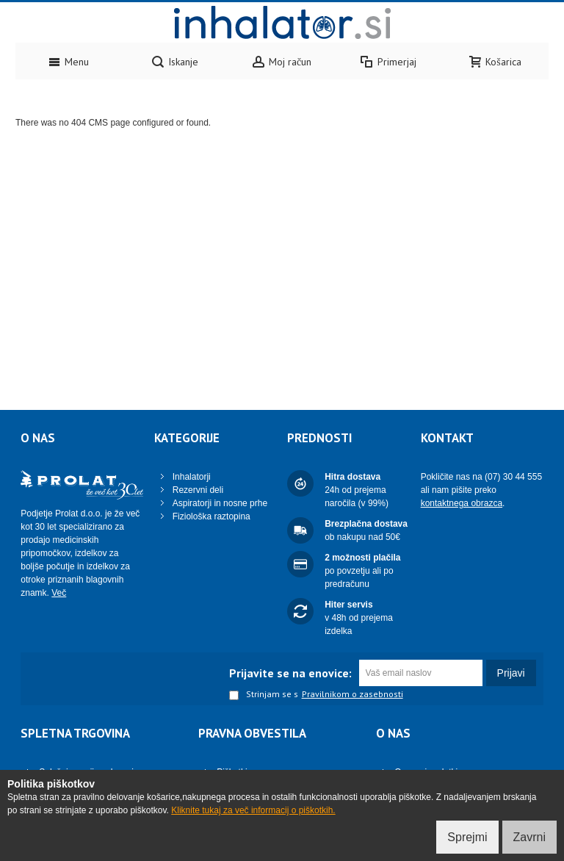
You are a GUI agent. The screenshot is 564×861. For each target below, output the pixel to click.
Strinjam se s (263, 695)
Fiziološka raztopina (211, 516)
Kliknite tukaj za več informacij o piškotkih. (253, 810)
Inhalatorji (192, 477)
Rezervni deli (198, 490)
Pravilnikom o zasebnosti (352, 694)
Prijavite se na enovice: (290, 673)
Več (58, 593)
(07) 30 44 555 (513, 477)
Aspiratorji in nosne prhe (220, 503)
